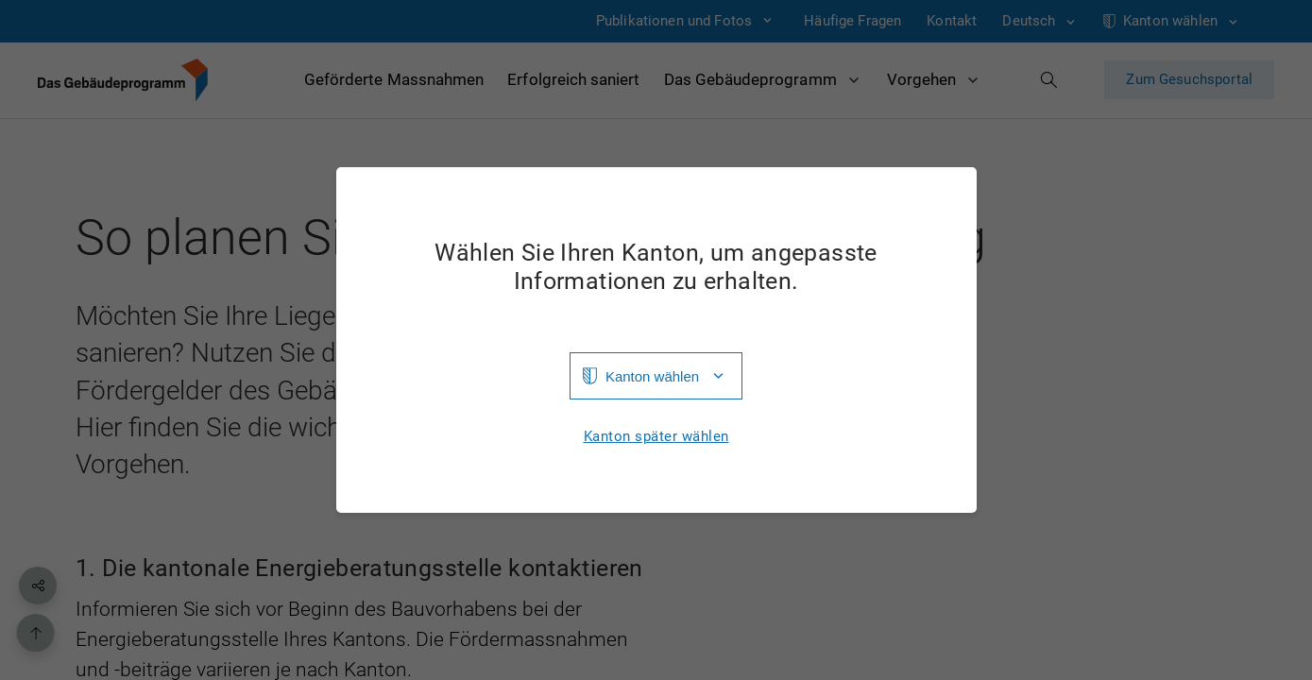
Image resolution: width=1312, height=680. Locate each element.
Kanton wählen (652, 376)
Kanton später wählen (656, 437)
